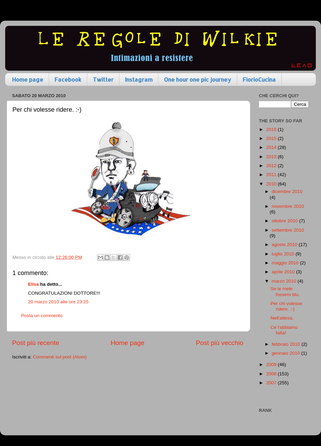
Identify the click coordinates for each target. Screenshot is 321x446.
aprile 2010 (284, 271)
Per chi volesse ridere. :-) (286, 306)
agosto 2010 (285, 244)
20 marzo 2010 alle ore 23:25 (58, 301)
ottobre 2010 (285, 220)
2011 (272, 174)
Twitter (103, 79)
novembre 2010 (288, 206)
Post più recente (35, 342)
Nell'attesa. (282, 318)
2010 (272, 183)
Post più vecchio (219, 342)
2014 (272, 147)
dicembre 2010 (287, 191)
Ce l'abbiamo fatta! (284, 330)
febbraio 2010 (286, 344)
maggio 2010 (286, 262)
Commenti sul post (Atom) (60, 356)
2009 (272, 364)
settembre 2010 (288, 230)
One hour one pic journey (197, 79)
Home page (27, 79)
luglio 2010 (283, 253)
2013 (272, 156)
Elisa (33, 284)
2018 (272, 129)
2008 (272, 373)
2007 (272, 382)
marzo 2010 (285, 281)
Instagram (139, 79)
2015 (272, 138)
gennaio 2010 (286, 353)
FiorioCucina (259, 79)
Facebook (68, 79)
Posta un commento (41, 315)
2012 (272, 165)
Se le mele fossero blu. (285, 291)
